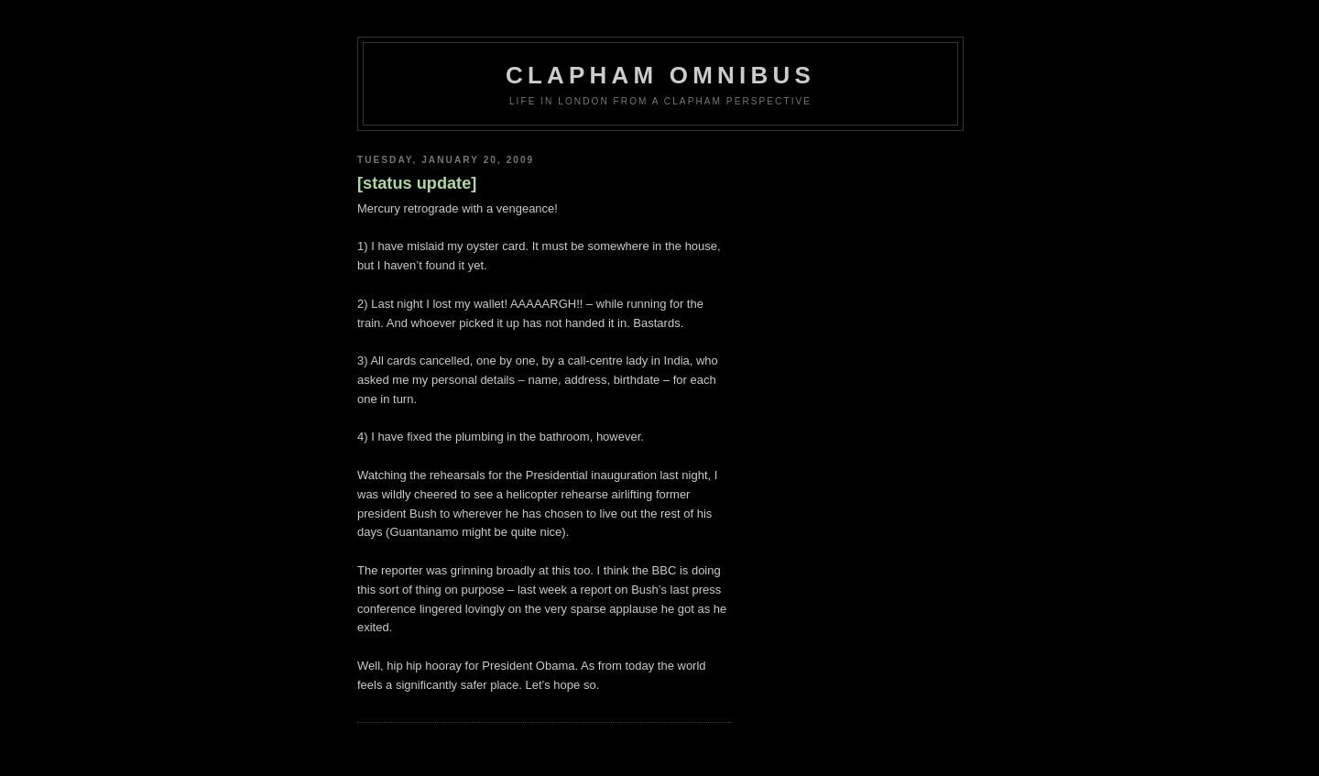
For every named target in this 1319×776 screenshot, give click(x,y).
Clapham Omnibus (660, 75)
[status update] (416, 183)
